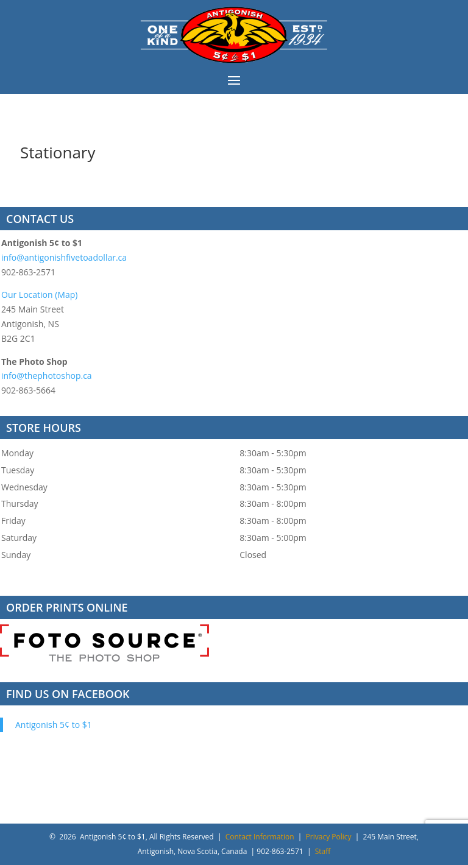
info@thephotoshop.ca (46, 375)
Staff (323, 851)
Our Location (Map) (39, 294)
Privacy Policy (329, 836)
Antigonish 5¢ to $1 (53, 724)
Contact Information (259, 836)
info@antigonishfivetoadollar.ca (64, 257)
